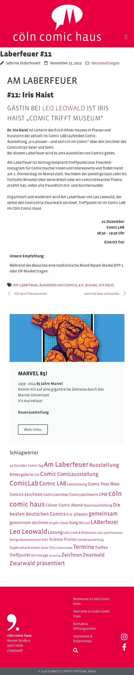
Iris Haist (106, 285)
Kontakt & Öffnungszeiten (84, 626)
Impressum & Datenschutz (82, 638)
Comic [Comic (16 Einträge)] (48, 474)
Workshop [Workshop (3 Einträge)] (55, 555)
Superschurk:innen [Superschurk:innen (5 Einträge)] (25, 548)
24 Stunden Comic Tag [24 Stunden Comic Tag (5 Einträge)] (26, 465)
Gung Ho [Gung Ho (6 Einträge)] (76, 522)
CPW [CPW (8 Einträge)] (103, 494)
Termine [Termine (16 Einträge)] (83, 547)
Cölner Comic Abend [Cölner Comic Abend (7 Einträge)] (64, 505)
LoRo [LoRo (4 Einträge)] (66, 532)
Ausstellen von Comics (58, 285)
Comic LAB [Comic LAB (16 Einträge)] (52, 483)
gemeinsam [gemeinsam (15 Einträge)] (103, 513)
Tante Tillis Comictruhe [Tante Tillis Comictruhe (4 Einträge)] (57, 548)
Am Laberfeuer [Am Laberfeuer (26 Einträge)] (66, 464)
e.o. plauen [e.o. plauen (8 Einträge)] (77, 514)
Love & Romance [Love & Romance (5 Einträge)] (83, 532)
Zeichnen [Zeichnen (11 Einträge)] (71, 555)
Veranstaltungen (105, 63)
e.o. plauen (87, 285)
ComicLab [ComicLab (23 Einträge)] (24, 483)
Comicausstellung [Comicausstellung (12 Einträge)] (77, 474)
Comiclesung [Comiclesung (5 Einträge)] (77, 484)
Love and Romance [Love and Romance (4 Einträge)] (110, 532)
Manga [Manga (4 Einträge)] (14, 539)
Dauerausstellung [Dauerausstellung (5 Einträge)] (98, 505)
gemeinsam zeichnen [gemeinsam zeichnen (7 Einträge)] (29, 522)
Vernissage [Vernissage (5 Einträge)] (39, 555)
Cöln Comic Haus (57, 36)
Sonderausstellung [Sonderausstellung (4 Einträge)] (91, 539)
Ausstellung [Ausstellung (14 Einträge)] (104, 465)
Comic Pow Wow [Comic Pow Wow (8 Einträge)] (103, 483)
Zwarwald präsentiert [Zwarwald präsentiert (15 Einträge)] (37, 563)
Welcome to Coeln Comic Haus (91, 613)
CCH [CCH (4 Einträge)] (36, 475)
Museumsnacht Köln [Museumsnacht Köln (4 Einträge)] (34, 539)
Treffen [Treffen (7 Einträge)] (101, 547)
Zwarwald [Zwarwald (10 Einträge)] (94, 554)
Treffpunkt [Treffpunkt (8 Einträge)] (20, 554)
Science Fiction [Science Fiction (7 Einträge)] (63, 539)
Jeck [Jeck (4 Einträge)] (87, 523)
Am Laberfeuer (25, 285)
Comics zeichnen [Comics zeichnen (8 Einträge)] (26, 494)
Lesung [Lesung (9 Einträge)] (55, 532)
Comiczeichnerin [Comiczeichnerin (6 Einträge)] (83, 494)
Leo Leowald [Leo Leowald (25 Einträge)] (28, 531)
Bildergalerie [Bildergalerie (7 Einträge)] (21, 474)
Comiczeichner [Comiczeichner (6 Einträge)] (56, 494)
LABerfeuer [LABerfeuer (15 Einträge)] (104, 522)
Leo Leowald (63, 108)
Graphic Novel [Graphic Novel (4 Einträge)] (58, 523)
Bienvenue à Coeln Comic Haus (91, 601)
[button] (126, 37)
